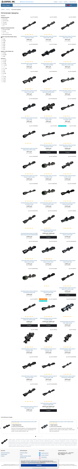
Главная (55, 1)
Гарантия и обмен (23, 452)
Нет (4, 31)
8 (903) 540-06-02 (44, 453)
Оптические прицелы (5, 452)
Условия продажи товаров (25, 455)
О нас (60, 1)
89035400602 (44, 457)
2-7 (3, 78)
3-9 (3, 61)
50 (3, 47)
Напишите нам (23, 457)
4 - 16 (4, 65)
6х (3, 71)
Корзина (65, 1)
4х (3, 70)
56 (3, 44)
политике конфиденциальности (32, 461)
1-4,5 (4, 60)
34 (3, 56)
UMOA (4, 24)
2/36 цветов (5, 29)
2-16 (4, 76)
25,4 (4, 54)
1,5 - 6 (4, 68)
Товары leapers (4, 454)
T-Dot (4, 22)
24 (3, 49)
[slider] (29, 34)
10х (3, 80)
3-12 (4, 63)
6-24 (4, 73)
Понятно (39, 465)
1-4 (3, 81)
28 (3, 39)
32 (3, 40)
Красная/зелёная (6, 34)
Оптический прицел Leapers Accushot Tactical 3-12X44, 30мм (24, 421)
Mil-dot (4, 19)
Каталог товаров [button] (6, 5)
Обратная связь (72, 1)
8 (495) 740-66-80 (44, 455)
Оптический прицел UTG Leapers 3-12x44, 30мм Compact (61, 421)
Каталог (8, 9)
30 (3, 52)
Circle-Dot (5, 20)
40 (3, 45)
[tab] (35, 436)
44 (3, 42)
